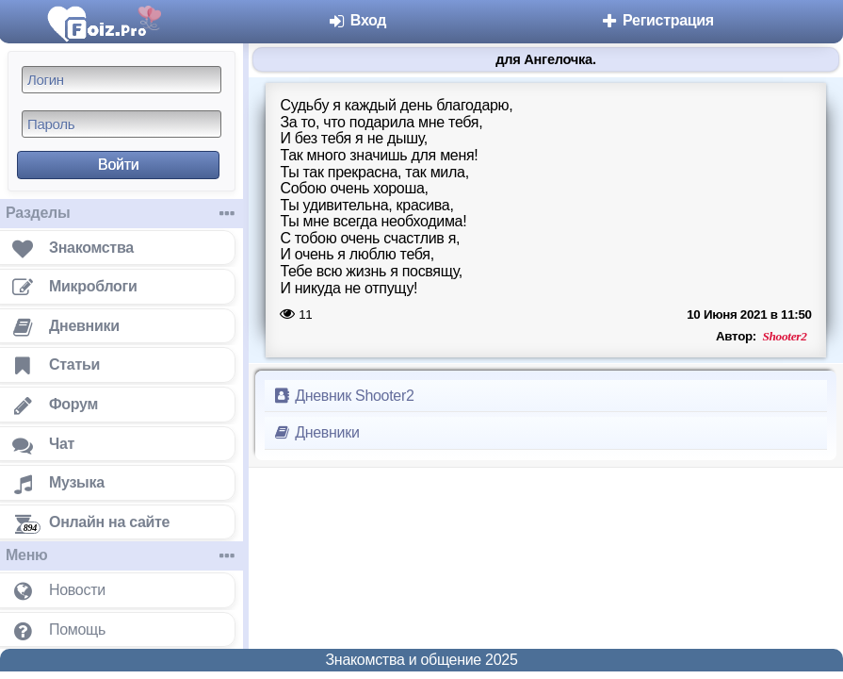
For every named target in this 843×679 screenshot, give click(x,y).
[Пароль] (121, 124)
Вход (357, 20)
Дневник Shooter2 (343, 396)
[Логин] (121, 79)
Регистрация (657, 20)
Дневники (316, 432)
